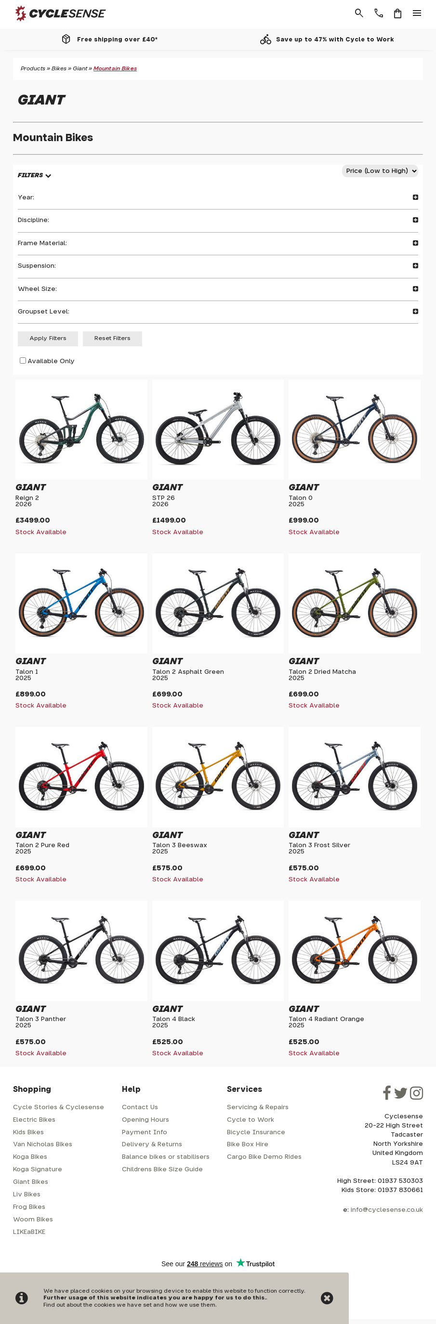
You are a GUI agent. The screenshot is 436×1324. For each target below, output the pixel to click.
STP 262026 (163, 501)
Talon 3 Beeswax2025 (179, 848)
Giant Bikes (30, 1182)
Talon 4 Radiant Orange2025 (326, 1022)
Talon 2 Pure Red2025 (42, 848)
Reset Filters (112, 338)
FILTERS (30, 175)
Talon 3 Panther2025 (40, 1022)
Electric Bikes (34, 1120)
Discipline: (218, 220)
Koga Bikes (30, 1157)
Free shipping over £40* (117, 39)
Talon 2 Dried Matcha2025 (322, 675)
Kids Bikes (28, 1132)
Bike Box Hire (247, 1144)
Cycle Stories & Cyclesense (58, 1107)
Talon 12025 (26, 675)
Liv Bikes (26, 1195)
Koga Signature (37, 1170)
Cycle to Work (250, 1120)
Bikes (59, 68)
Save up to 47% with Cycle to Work (335, 39)
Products (33, 68)
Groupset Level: (218, 312)
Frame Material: (218, 243)
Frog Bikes (29, 1207)
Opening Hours (145, 1120)
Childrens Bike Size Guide (162, 1170)
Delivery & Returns (152, 1144)
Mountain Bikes (115, 68)
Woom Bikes (33, 1220)
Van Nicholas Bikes (42, 1144)
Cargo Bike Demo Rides (264, 1157)
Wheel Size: (218, 289)
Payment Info (144, 1132)
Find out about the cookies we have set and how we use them (129, 1305)
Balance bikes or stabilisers (166, 1157)
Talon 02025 (301, 501)
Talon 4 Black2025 (173, 1022)
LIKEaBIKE (29, 1232)
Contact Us (140, 1107)
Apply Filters (47, 338)
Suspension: (218, 266)
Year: (218, 198)
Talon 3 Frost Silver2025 (319, 848)
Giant (80, 68)
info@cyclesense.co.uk (387, 1210)
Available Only (51, 361)
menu (417, 13)
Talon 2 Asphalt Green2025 (188, 675)
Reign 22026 (27, 501)
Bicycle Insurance (256, 1132)
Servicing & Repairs (258, 1107)
